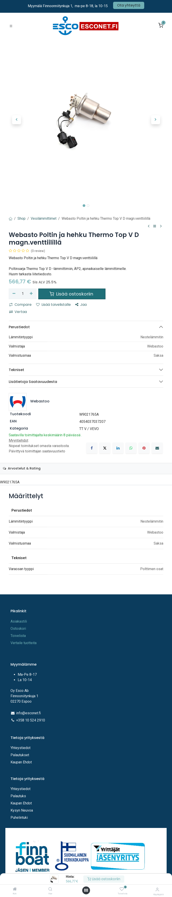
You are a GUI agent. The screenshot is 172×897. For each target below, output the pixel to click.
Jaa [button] (81, 304)
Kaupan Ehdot (21, 762)
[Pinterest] (144, 448)
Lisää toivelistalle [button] (53, 304)
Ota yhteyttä (128, 5)
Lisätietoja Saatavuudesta (33, 381)
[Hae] (50, 889)
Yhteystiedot (21, 748)
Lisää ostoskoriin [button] (71, 294)
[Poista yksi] (14, 293)
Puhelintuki (19, 817)
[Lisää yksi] (31, 293)
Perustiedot (19, 327)
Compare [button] (20, 304)
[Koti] (15, 889)
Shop (21, 218)
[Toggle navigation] (11, 26)
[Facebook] (91, 448)
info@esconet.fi (28, 713)
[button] (16, 119)
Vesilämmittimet (43, 218)
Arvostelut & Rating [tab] (22, 468)
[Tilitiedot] (157, 889)
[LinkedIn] (118, 448)
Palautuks (18, 796)
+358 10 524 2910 (30, 720)
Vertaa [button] (18, 311)
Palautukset (20, 755)
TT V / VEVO (89, 429)
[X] (104, 448)
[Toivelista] (122, 889)
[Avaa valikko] (86, 890)
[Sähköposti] (157, 448)
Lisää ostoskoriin (103, 879)
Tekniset (16, 369)
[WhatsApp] (131, 448)
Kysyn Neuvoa (22, 810)
